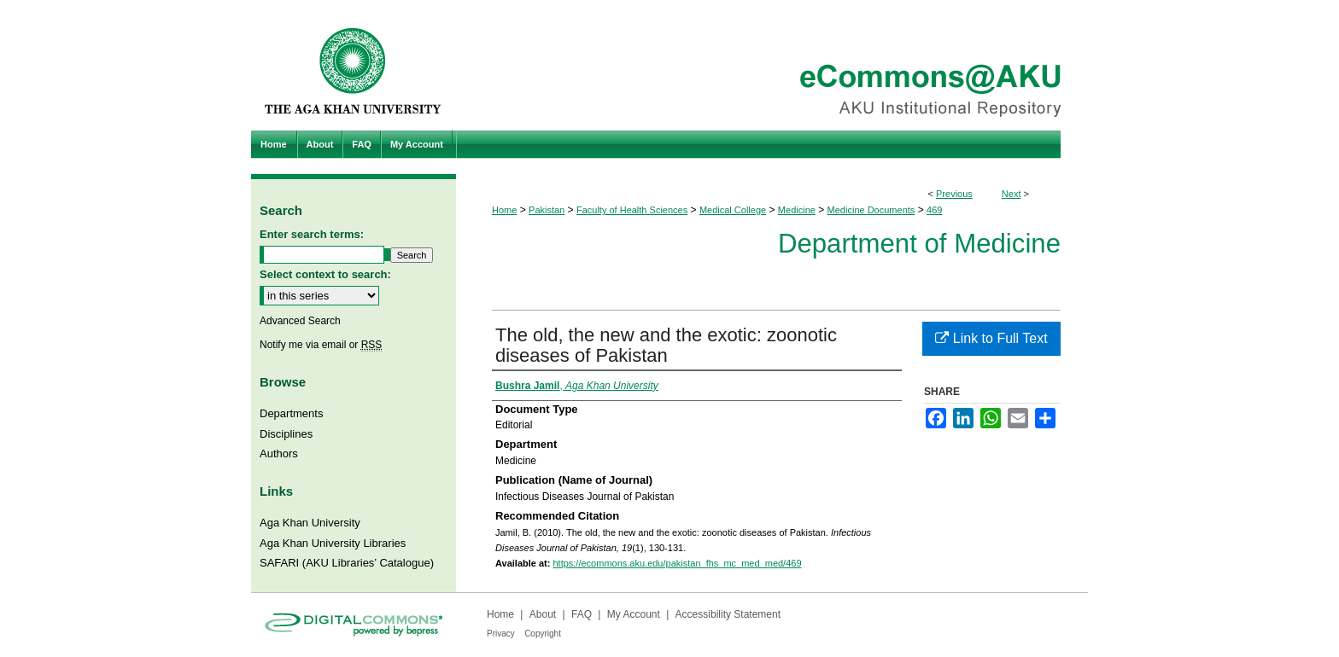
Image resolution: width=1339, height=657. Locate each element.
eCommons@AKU (772, 65)
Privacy (501, 633)
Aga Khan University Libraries (333, 543)
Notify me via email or (321, 345)
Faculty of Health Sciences (631, 210)
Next (1011, 194)
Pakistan (546, 210)
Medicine (797, 210)
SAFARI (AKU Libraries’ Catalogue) (347, 562)
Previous (954, 194)
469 (934, 210)
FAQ (581, 614)
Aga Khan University (310, 522)
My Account (633, 614)
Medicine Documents (871, 210)
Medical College (732, 210)
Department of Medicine (919, 244)
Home (504, 210)
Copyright (542, 633)
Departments (291, 413)
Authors (279, 453)
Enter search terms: (312, 234)
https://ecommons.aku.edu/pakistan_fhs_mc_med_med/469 (677, 563)
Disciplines (286, 433)
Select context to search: (325, 274)
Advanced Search (300, 321)
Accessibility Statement (728, 614)
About (542, 614)
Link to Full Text (991, 338)
